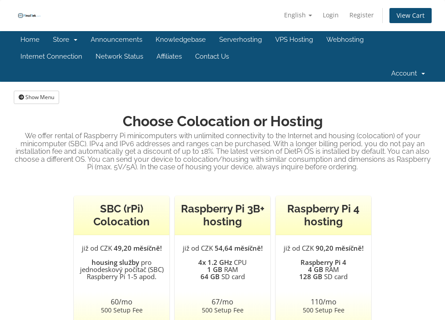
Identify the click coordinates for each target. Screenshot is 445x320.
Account (408, 73)
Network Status (119, 56)
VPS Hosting (294, 40)
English (298, 15)
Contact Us (212, 56)
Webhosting (345, 40)
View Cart (411, 15)
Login (331, 15)
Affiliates (169, 56)
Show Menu (36, 97)
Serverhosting (240, 40)
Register (361, 15)
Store (65, 40)
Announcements (116, 40)
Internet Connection (51, 56)
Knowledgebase (181, 40)
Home (30, 40)
